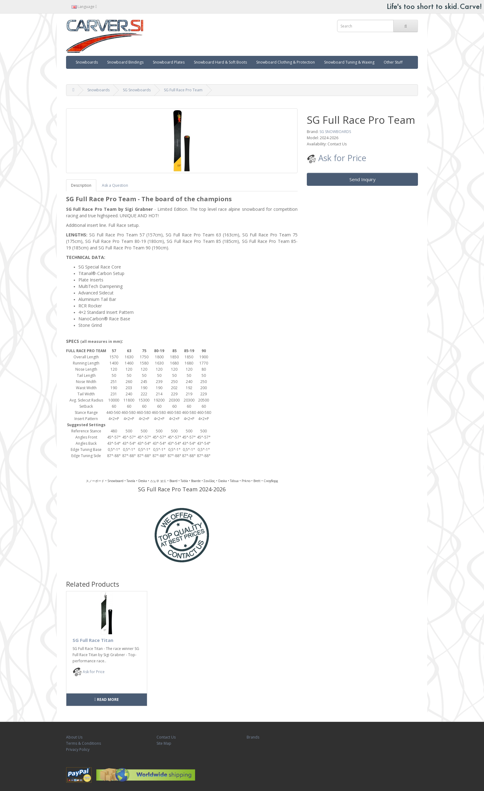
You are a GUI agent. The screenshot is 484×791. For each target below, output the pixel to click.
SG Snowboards (137, 90)
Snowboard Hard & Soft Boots (220, 62)
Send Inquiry (362, 179)
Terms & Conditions (83, 743)
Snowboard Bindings (125, 62)
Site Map (163, 743)
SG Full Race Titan (93, 640)
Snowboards (87, 62)
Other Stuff (393, 62)
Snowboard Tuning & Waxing (349, 62)
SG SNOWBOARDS (335, 131)
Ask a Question (115, 185)
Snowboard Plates (169, 62)
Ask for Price (336, 158)
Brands (253, 737)
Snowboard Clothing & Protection (285, 62)
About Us (74, 737)
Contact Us (166, 737)
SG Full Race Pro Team (183, 90)
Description (81, 185)
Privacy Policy (78, 749)
